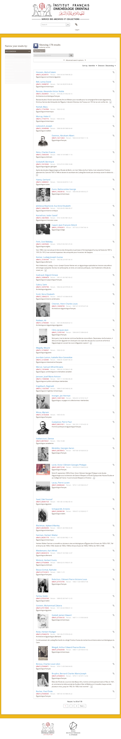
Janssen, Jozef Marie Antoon (48, 376)
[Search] (71, 55)
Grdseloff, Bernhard (45, 161)
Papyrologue (9, 80)
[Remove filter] (44, 51)
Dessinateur (9, 74)
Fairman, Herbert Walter (47, 535)
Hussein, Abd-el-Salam (46, 72)
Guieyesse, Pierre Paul (62, 422)
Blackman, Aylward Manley (48, 525)
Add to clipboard (113, 72)
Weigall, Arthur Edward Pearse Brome (68, 647)
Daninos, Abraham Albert (63, 135)
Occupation (11, 51)
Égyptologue (9, 57)
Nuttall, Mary (42, 107)
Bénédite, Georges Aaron (63, 448)
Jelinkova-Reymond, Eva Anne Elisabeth (53, 206)
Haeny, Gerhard (43, 179)
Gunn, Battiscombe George (64, 189)
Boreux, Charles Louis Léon (48, 664)
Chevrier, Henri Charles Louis (65, 303)
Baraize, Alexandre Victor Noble (50, 91)
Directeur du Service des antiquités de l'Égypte (21, 72)
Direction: (101, 66)
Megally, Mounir (43, 348)
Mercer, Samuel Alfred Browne (49, 367)
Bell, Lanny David (43, 81)
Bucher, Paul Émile (44, 691)
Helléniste (8, 69)
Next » (82, 706)
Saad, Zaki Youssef (44, 499)
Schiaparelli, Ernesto (61, 509)
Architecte (9, 66)
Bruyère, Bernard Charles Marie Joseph (69, 673)
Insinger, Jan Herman (61, 395)
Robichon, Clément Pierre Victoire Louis (69, 579)
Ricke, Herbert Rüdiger (46, 632)
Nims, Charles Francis (45, 152)
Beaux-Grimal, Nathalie (46, 569)
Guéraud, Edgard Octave (47, 275)
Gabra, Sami (41, 284)
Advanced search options (75, 60)
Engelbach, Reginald (45, 386)
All (6, 55)
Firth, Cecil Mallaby (44, 241)
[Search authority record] (51, 55)
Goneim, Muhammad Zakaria (49, 605)
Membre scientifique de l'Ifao (15, 60)
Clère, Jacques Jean (60, 330)
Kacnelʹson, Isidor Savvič (47, 215)
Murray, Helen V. (43, 116)
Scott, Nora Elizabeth (45, 294)
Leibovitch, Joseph (44, 126)
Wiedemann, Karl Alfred (46, 550)
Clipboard (76, 25)
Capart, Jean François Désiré (64, 225)
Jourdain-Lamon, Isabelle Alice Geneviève (54, 357)
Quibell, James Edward (61, 615)
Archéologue (9, 77)
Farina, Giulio (42, 596)
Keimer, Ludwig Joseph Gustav (49, 257)
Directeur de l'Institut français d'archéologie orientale (24, 63)
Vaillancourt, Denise (45, 438)
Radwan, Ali (41, 320)
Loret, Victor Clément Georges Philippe (69, 465)
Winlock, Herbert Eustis (46, 560)
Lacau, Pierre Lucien (61, 482)
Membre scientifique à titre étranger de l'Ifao (21, 83)
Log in (77, 30)
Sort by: (85, 66)
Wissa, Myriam (42, 412)
